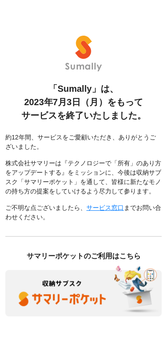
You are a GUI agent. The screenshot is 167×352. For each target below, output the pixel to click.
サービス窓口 (105, 207)
